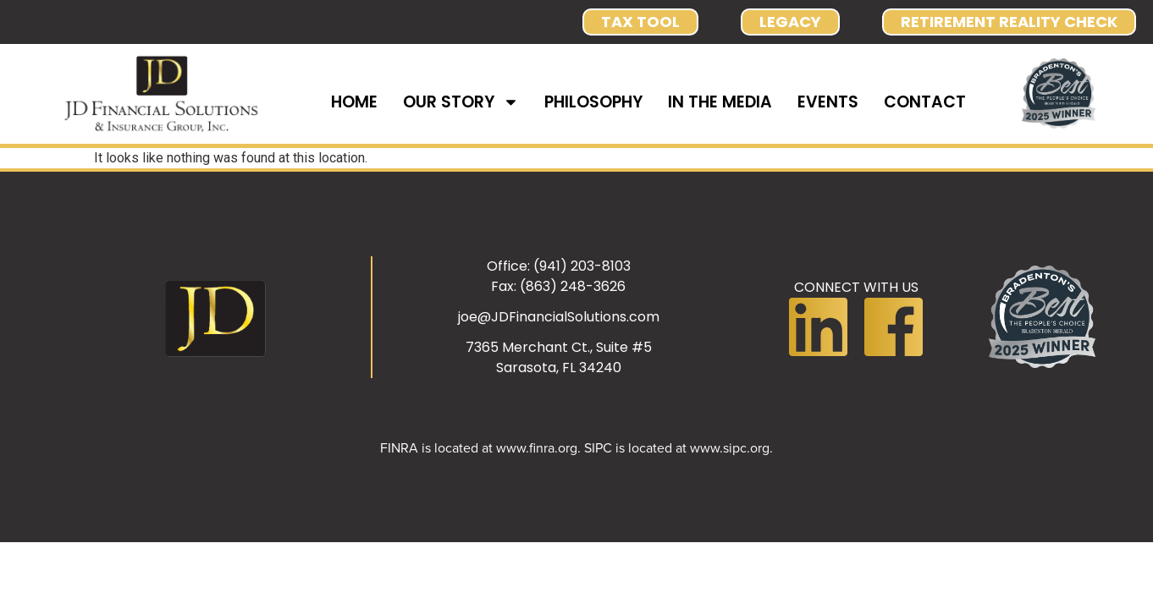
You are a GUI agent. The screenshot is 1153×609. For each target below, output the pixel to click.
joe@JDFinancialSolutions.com (558, 316)
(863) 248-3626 (573, 286)
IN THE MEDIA (720, 102)
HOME (354, 102)
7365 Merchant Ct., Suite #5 (559, 347)
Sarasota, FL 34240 (558, 367)
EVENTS (827, 102)
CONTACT (925, 102)
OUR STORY (461, 101)
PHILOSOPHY (593, 102)
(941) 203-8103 (582, 266)
